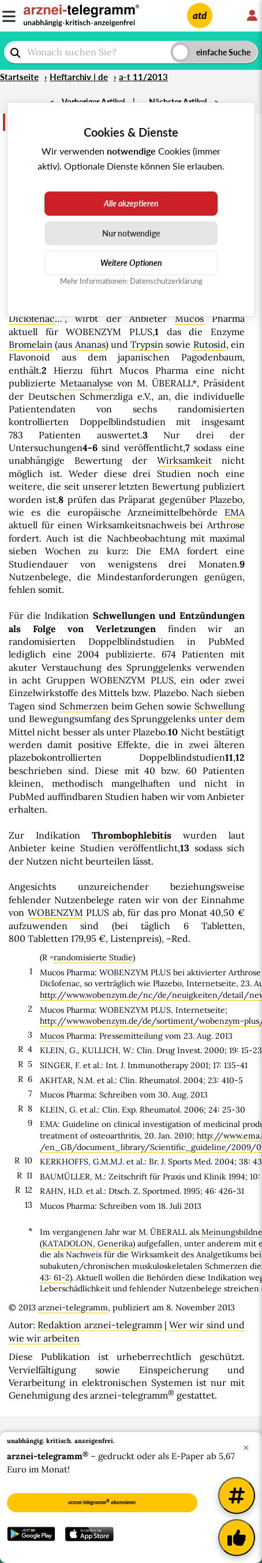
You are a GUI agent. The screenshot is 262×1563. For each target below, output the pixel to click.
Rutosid (209, 344)
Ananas (90, 344)
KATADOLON (67, 1243)
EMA (234, 512)
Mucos (189, 318)
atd (200, 15)
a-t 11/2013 (143, 77)
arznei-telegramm (73, 1307)
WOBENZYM (55, 912)
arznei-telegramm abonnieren (102, 1501)
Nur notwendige (131, 233)
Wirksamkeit (184, 460)
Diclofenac (32, 318)
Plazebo (225, 499)
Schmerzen (83, 706)
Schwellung (219, 706)
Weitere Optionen (131, 263)
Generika (115, 1243)
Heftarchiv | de (79, 77)
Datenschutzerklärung (166, 280)
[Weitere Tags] (236, 1495)
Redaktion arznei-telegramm (100, 1325)
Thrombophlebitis (131, 835)
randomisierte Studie (93, 957)
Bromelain (31, 344)
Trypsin (146, 344)
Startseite (19, 77)
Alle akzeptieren (131, 203)
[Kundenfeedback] (236, 1537)
